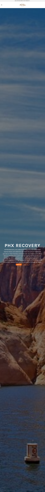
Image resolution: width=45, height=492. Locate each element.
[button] (1, 4)
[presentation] (3, 489)
